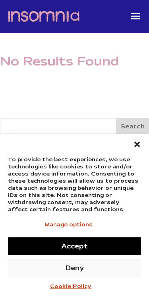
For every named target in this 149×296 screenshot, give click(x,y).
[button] (137, 146)
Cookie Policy (70, 288)
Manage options (69, 226)
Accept (74, 248)
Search (132, 126)
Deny (75, 270)
